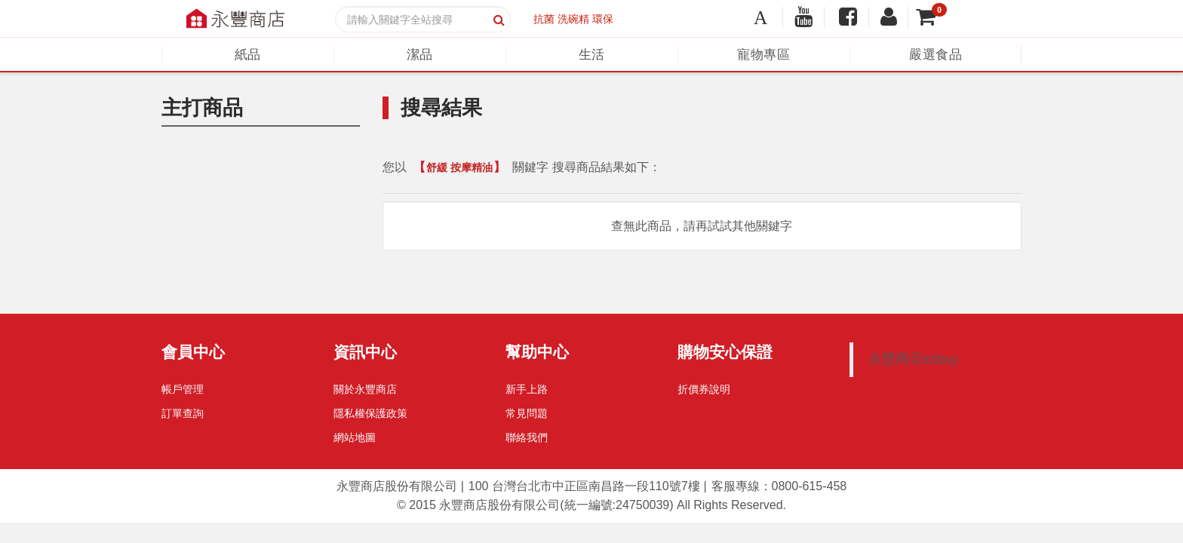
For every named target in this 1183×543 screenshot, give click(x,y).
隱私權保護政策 (370, 413)
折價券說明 (704, 389)
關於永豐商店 (365, 389)
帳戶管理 (182, 389)
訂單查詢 (182, 413)
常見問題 (526, 413)
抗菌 (544, 19)
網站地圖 (354, 437)
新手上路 (526, 389)
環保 (602, 19)
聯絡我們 (526, 437)
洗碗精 (573, 19)
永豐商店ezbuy (913, 359)
